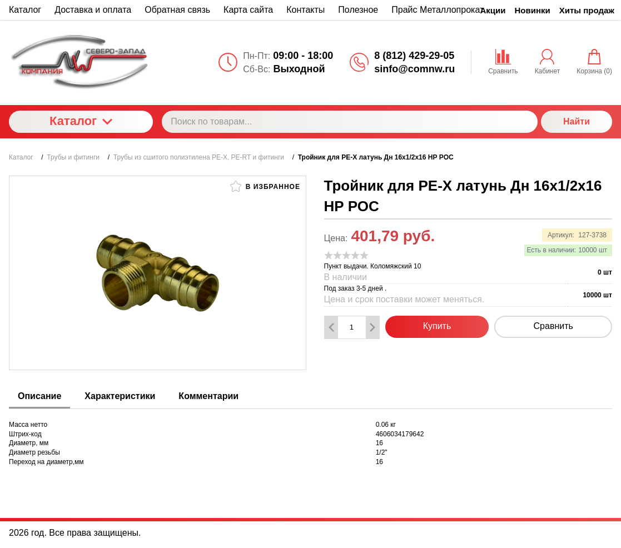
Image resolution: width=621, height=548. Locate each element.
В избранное (265, 186)
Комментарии (208, 396)
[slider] (346, 255)
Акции (493, 10)
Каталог (80, 121)
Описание (39, 396)
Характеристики (120, 396)
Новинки (532, 10)
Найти (576, 121)
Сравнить (553, 326)
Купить (437, 326)
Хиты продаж (586, 10)
